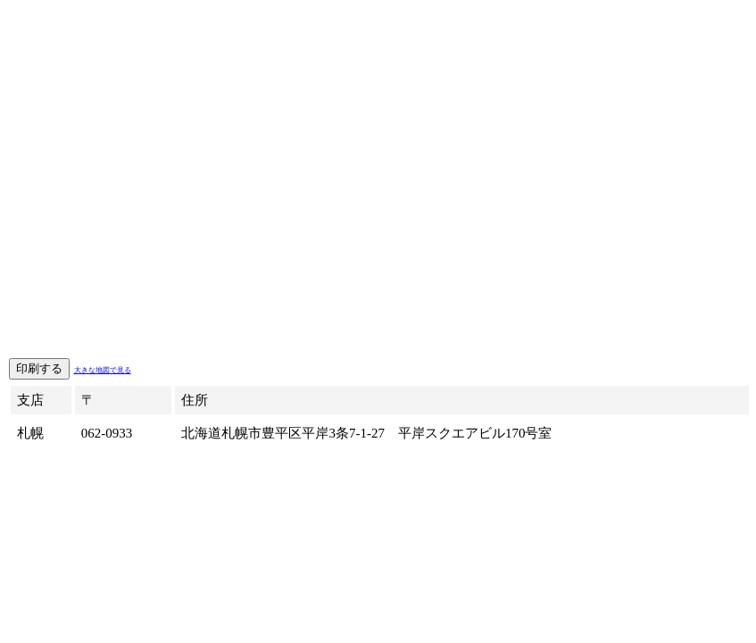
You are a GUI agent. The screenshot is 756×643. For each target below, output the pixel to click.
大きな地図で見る (102, 370)
